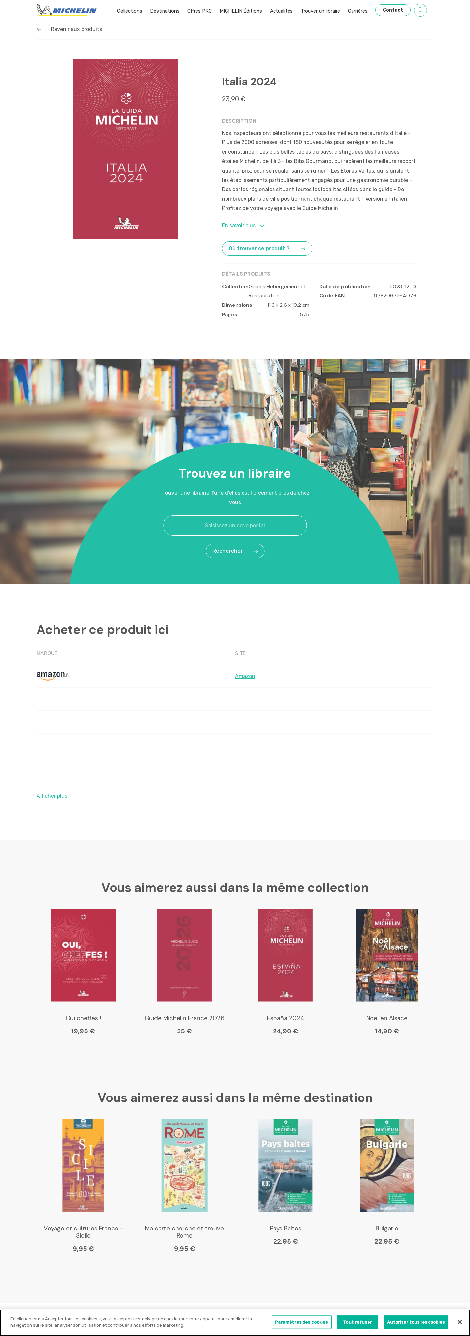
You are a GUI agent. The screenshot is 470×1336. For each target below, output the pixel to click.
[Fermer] (459, 1322)
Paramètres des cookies (301, 1322)
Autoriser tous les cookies (416, 1322)
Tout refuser (357, 1322)
